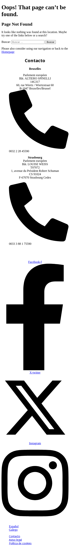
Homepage (7, 51)
